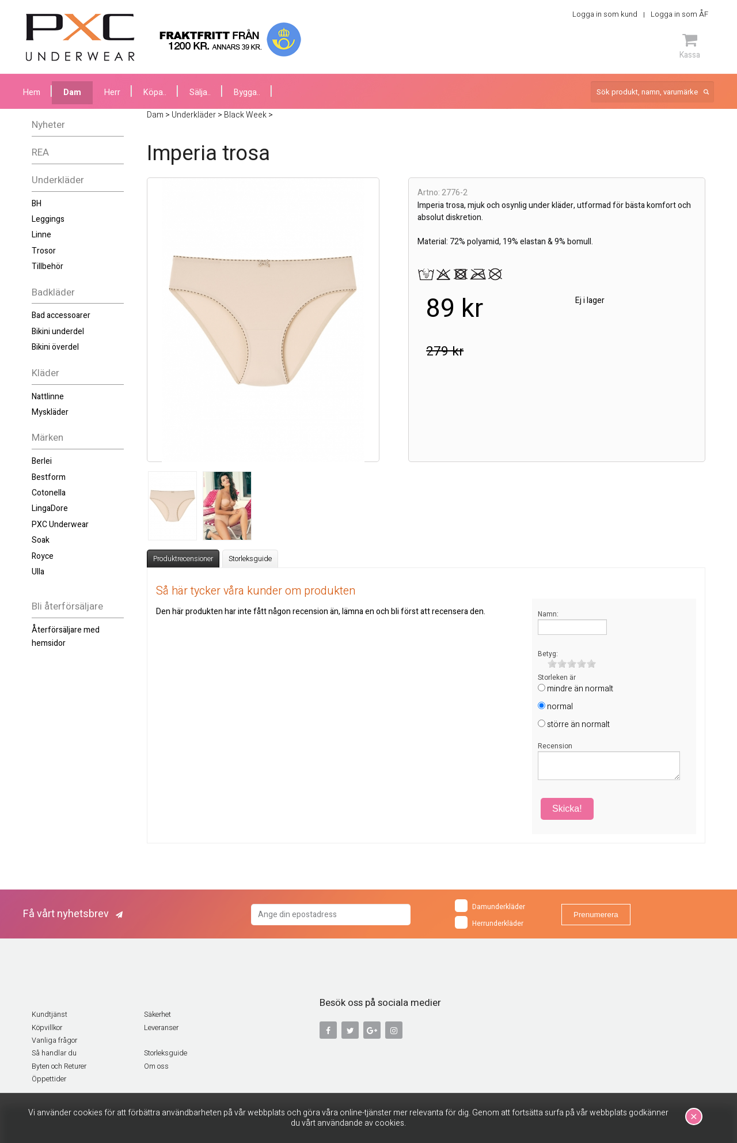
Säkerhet (157, 1014)
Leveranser (161, 1028)
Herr (112, 92)
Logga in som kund (604, 14)
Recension (555, 746)
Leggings (48, 219)
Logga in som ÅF (679, 14)
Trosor (44, 251)
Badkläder (53, 292)
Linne (41, 235)
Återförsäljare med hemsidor (66, 636)
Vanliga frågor (54, 1040)
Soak (41, 540)
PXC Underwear (60, 524)
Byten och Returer (59, 1066)
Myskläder (50, 412)
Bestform (49, 477)
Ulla (38, 572)
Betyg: (548, 654)
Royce (43, 556)
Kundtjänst (49, 1014)
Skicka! (567, 808)
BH (36, 204)
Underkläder (58, 180)
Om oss (156, 1066)
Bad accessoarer (61, 315)
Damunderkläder (490, 905)
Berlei (42, 461)
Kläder (45, 373)
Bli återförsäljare (67, 606)
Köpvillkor (47, 1028)
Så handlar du (54, 1053)
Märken (47, 437)
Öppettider (49, 1079)
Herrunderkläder (489, 922)
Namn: (548, 614)
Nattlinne (48, 397)
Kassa (689, 46)
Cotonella (49, 493)
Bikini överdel (55, 347)
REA (40, 152)
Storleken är (557, 677)
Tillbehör (47, 266)
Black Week (245, 115)
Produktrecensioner (183, 559)
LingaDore (50, 508)
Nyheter (48, 125)
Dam (72, 92)
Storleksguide (250, 559)
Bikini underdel (58, 332)
